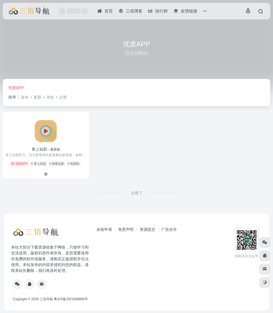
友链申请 (104, 229)
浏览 (50, 97)
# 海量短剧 (56, 163)
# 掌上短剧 (38, 163)
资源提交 (147, 229)
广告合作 (169, 229)
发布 (25, 97)
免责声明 (126, 229)
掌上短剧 (46, 149)
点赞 (63, 97)
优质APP (16, 88)
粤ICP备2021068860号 (71, 299)
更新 (37, 97)
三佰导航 (46, 299)
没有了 (136, 193)
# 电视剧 (73, 163)
